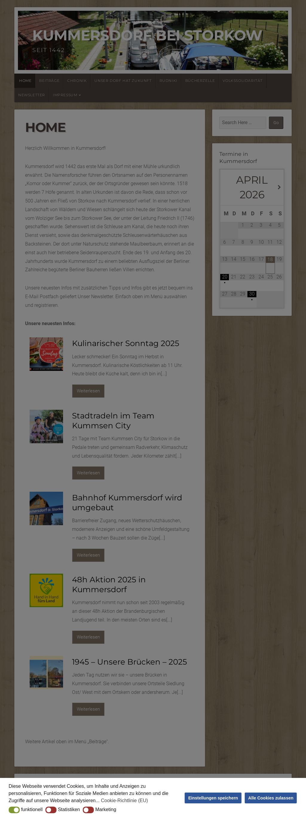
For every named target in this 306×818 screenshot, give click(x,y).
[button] (14, 810)
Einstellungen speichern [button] (213, 798)
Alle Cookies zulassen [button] (270, 798)
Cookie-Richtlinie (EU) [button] (124, 800)
